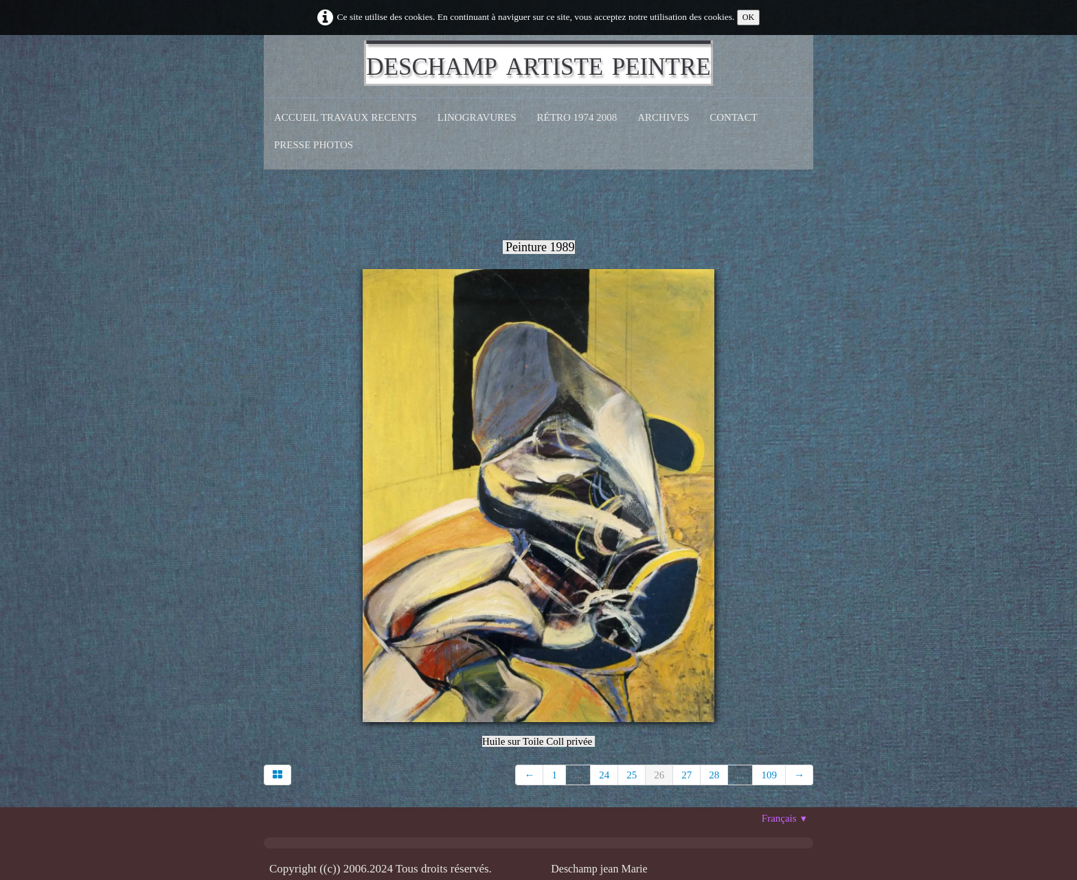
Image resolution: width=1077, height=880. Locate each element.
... (578, 774)
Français (785, 818)
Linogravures (477, 117)
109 (769, 774)
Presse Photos (313, 144)
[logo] (538, 63)
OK (748, 17)
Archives (663, 117)
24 (604, 774)
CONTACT (734, 117)
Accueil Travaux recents (345, 117)
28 (714, 774)
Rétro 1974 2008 (577, 117)
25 (631, 774)
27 (686, 774)
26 (659, 774)
